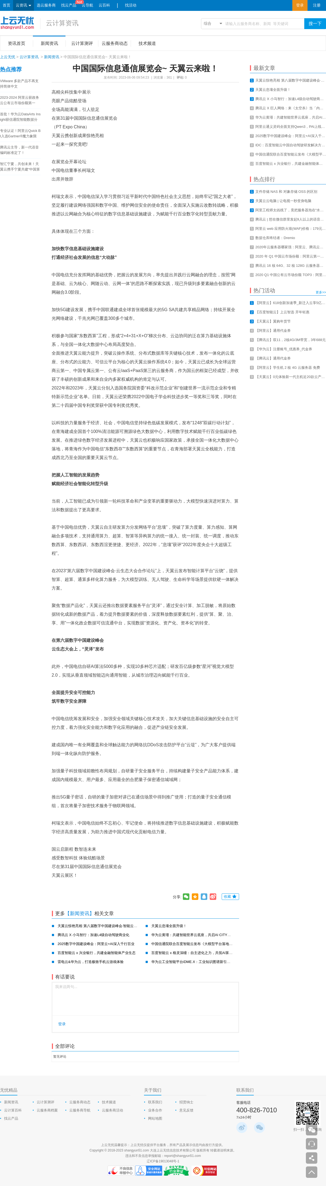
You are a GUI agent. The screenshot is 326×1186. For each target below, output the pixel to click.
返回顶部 (311, 1172)
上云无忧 (7, 57)
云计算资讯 (62, 23)
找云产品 (68, 5)
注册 (317, 5)
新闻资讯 (51, 57)
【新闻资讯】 (79, 913)
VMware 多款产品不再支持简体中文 (19, 83)
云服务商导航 (79, 1110)
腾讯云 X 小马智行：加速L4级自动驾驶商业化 (93, 935)
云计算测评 (45, 1102)
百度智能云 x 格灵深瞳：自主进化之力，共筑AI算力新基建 (197, 953)
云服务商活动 (112, 1110)
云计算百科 (13, 1110)
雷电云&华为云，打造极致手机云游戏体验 (91, 962)
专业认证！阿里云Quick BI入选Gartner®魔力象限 (20, 133)
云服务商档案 (47, 1110)
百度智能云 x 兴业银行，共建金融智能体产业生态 (97, 953)
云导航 (87, 5)
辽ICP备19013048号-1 (163, 1161)
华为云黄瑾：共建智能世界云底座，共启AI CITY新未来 (194, 935)
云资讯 (23, 5)
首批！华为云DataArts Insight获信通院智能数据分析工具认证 (20, 117)
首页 (6, 5)
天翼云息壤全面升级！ (169, 926)
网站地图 (155, 1118)
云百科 (104, 5)
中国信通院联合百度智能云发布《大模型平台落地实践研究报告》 (202, 944)
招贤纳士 (186, 1102)
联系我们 (155, 1102)
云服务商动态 (79, 1102)
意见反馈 (186, 1110)
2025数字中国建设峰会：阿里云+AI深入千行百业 (96, 944)
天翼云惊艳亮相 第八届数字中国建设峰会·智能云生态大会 (103, 926)
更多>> (321, 292)
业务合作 (155, 1110)
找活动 (130, 5)
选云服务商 (46, 5)
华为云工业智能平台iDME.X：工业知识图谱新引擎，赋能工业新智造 (205, 962)
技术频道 (109, 1102)
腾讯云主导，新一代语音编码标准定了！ (19, 150)
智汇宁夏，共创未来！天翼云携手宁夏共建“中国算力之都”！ (20, 167)
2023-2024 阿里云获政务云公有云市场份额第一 (19, 100)
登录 (300, 5)
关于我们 (152, 1090)
